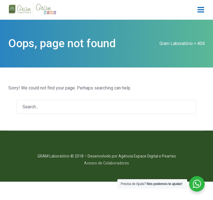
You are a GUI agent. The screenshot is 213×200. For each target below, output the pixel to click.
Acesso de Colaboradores (106, 163)
